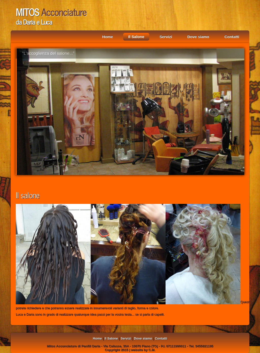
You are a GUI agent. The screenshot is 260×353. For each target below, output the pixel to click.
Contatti (231, 36)
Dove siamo (198, 36)
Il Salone (136, 36)
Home (107, 36)
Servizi (165, 36)
